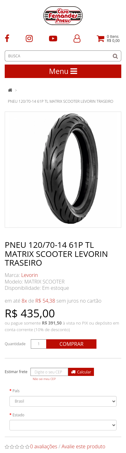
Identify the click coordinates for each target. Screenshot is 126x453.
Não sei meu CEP (44, 379)
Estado (19, 415)
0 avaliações (44, 446)
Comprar (71, 344)
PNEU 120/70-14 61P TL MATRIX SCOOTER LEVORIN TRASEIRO (60, 101)
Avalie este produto (83, 446)
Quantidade (15, 343)
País (16, 390)
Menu (63, 71)
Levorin (29, 275)
